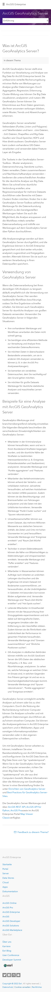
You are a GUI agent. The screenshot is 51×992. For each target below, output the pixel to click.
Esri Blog (6, 950)
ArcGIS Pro (7, 907)
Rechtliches (37, 986)
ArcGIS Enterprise (16, 4)
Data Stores (8, 877)
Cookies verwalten (22, 986)
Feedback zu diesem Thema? (33, 831)
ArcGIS (5, 916)
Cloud (5, 882)
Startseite (7, 864)
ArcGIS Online (9, 902)
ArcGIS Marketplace (12, 929)
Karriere (6, 945)
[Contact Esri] (18, 974)
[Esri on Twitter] (4, 974)
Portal (5, 868)
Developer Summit (11, 959)
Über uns (6, 941)
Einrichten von (27, 788)
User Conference (10, 954)
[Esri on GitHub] (14, 974)
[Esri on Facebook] (9, 974)
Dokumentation (10, 891)
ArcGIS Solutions (10, 925)
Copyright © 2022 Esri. (12, 983)
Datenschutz (7, 986)
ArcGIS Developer (11, 920)
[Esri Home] (8, 965)
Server (5, 873)
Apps (5, 886)
